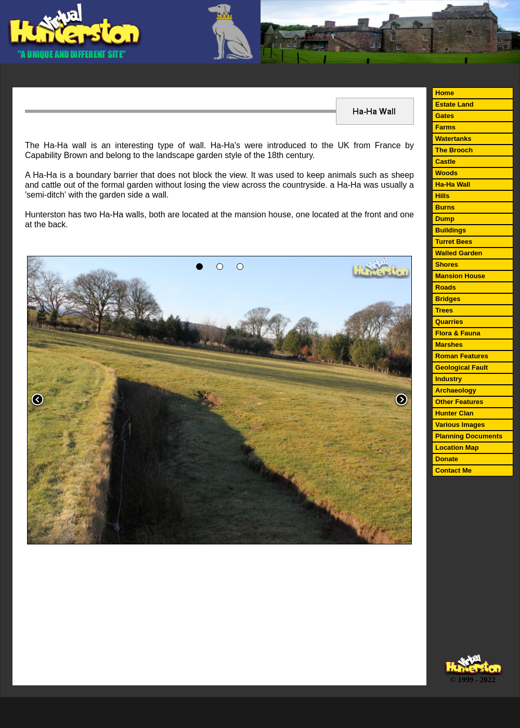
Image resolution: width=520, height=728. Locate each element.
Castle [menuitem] (445, 161)
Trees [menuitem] (444, 310)
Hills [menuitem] (442, 196)
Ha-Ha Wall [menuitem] (452, 184)
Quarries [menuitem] (449, 322)
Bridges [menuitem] (447, 299)
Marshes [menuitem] (449, 344)
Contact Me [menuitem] (453, 470)
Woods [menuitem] (446, 173)
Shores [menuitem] (446, 264)
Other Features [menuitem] (459, 402)
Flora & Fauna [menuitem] (457, 333)
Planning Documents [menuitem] (468, 436)
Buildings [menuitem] (450, 230)
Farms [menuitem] (445, 127)
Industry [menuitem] (448, 379)
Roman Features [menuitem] (461, 356)
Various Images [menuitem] (460, 424)
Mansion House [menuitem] (460, 276)
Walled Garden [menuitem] (459, 253)
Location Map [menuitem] (457, 447)
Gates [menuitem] (444, 116)
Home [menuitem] (444, 93)
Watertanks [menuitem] (453, 138)
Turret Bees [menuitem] (453, 241)
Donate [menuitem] (446, 459)
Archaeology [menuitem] (455, 390)
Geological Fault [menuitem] (461, 367)
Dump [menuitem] (444, 219)
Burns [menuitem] (445, 207)
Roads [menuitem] (445, 287)
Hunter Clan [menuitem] (454, 413)
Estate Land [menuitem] (454, 104)
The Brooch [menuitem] (454, 150)
